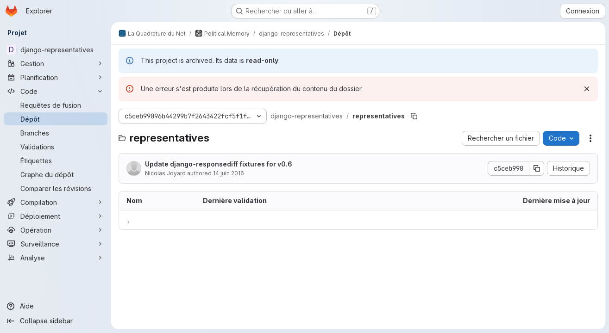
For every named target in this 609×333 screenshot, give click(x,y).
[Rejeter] (586, 88)
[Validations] (55, 146)
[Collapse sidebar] (55, 320)
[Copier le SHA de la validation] (536, 168)
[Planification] (55, 77)
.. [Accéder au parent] (127, 220)
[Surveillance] (55, 243)
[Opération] (55, 229)
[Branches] (55, 132)
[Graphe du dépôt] (55, 174)
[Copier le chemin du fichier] (414, 116)
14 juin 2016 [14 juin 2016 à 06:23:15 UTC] (228, 173)
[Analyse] (55, 257)
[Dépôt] (55, 118)
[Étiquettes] (55, 160)
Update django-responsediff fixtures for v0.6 (218, 164)
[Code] (55, 91)
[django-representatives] (55, 49)
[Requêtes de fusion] (55, 105)
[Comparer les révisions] (55, 188)
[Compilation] (55, 202)
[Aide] (55, 306)
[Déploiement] (55, 216)
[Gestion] (55, 63)
